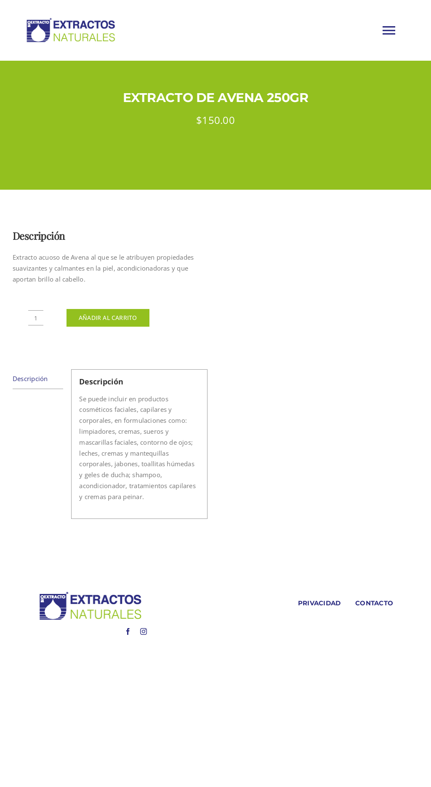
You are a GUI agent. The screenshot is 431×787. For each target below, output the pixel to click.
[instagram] (143, 631)
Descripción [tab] (30, 378)
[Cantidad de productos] (35, 317)
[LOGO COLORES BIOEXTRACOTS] (90, 593)
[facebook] (128, 631)
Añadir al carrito (108, 318)
